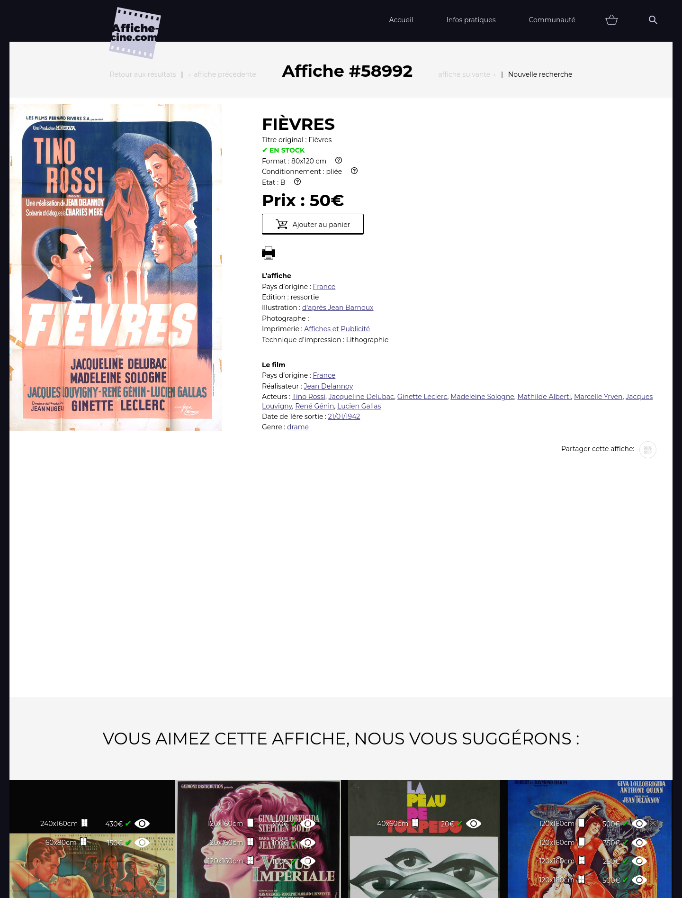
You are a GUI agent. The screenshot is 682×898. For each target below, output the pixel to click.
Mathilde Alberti (544, 292)
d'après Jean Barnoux (338, 203)
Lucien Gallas (359, 302)
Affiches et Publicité (337, 224)
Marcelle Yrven (598, 292)
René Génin (314, 302)
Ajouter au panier (313, 120)
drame (298, 322)
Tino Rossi (308, 292)
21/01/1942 (344, 312)
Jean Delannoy (328, 282)
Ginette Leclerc (422, 292)
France (324, 182)
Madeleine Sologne (482, 292)
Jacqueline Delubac (362, 292)
